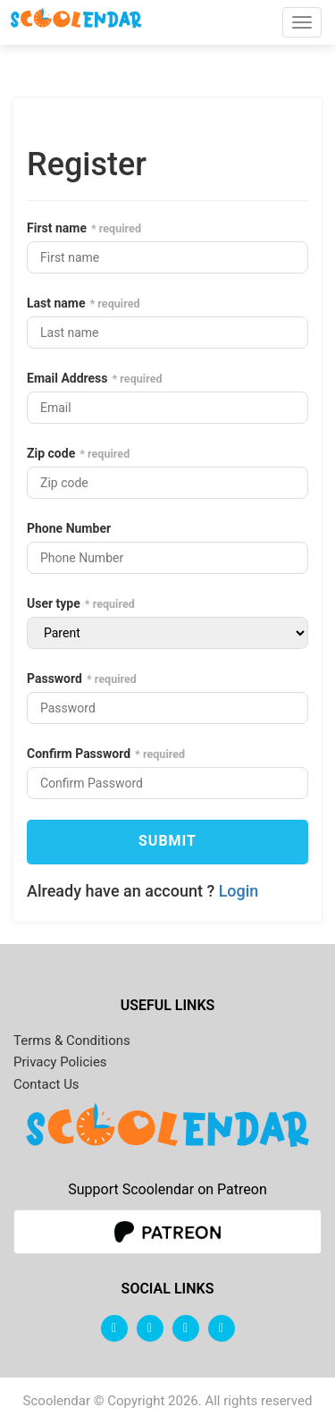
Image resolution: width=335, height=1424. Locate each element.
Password (54, 678)
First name (57, 228)
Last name (56, 303)
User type (53, 603)
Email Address (67, 378)
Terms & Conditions (71, 1040)
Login (239, 890)
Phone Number (69, 528)
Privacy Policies (60, 1062)
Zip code (51, 453)
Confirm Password (78, 753)
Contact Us (46, 1084)
